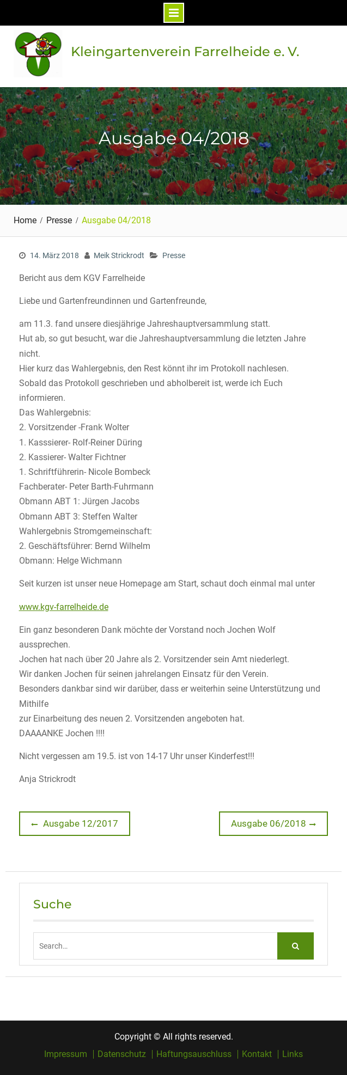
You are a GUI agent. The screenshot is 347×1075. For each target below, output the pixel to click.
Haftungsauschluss (194, 1054)
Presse (173, 255)
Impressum (65, 1054)
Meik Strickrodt (119, 255)
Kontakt (257, 1054)
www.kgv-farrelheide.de (63, 607)
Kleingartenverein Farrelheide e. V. (185, 51)
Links (292, 1054)
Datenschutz (122, 1054)
